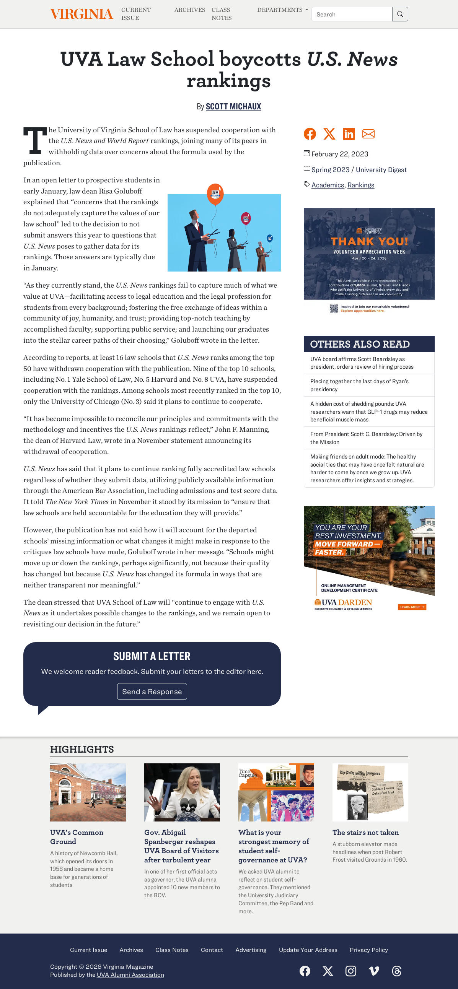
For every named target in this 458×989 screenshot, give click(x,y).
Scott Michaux (233, 106)
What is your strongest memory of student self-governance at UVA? (273, 846)
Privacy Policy (369, 949)
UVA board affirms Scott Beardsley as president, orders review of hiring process (362, 362)
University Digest (381, 169)
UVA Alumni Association (130, 974)
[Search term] (352, 14)
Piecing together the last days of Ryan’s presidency (359, 384)
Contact (212, 949)
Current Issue (136, 13)
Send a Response (152, 691)
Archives (189, 9)
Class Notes (222, 13)
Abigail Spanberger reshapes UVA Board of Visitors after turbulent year (181, 846)
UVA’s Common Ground (76, 837)
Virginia (81, 14)
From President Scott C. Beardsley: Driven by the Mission (366, 437)
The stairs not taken (365, 832)
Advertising (251, 949)
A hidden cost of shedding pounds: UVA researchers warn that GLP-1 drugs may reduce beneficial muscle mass (369, 411)
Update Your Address (308, 949)
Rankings (361, 185)
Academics (327, 185)
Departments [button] (280, 9)
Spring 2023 (330, 169)
